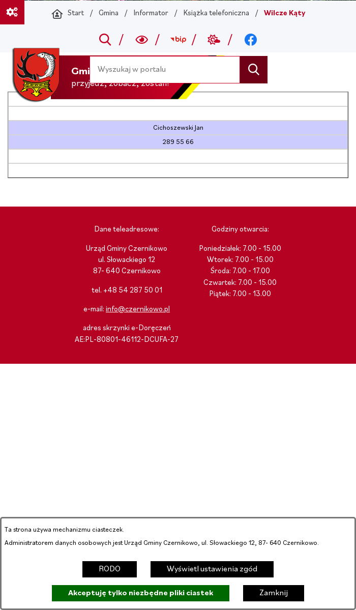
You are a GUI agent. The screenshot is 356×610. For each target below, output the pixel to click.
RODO (110, 569)
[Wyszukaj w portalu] (165, 69)
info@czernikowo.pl (138, 309)
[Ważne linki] (12, 12)
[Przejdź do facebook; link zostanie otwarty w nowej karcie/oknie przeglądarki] (250, 40)
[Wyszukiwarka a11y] (141, 40)
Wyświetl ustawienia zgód (212, 569)
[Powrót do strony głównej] (67, 13)
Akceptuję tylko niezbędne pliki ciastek (140, 593)
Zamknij (273, 593)
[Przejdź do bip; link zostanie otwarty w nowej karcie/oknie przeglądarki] (177, 40)
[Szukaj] (253, 69)
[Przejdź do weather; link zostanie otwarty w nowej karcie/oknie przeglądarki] (214, 40)
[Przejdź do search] (105, 40)
